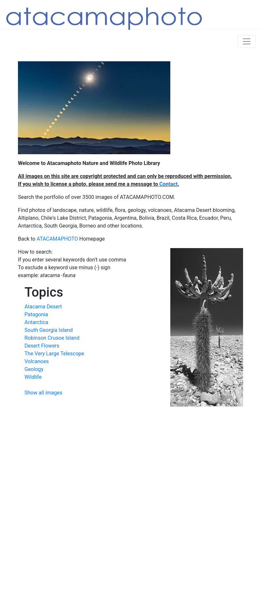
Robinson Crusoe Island (51, 338)
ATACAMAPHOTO (57, 239)
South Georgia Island (48, 330)
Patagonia (36, 314)
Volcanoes (36, 361)
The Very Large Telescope (54, 353)
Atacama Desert (43, 307)
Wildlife (33, 377)
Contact (168, 184)
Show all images (43, 393)
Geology (33, 369)
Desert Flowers (41, 346)
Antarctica (36, 322)
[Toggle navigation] (247, 41)
